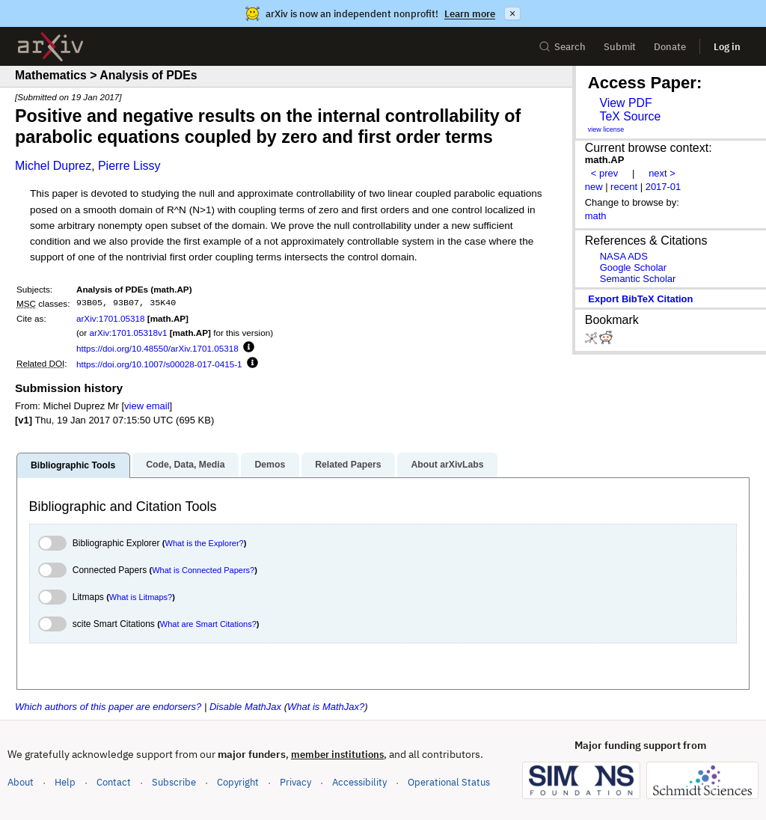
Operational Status (449, 781)
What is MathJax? (325, 706)
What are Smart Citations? (208, 623)
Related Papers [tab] (348, 464)
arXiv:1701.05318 (110, 318)
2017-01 (663, 186)
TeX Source (630, 116)
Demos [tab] (269, 464)
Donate (670, 46)
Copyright (238, 782)
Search (562, 46)
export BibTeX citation (640, 299)
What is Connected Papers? (203, 570)
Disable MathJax (245, 706)
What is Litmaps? (140, 597)
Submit (620, 46)
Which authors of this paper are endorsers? (108, 706)
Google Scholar (633, 267)
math (596, 215)
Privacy (295, 782)
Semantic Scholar (638, 278)
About (20, 782)
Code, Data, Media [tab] (185, 464)
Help (65, 782)
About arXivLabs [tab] (447, 464)
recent (623, 186)
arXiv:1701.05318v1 (128, 332)
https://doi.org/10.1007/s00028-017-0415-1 (159, 364)
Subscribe (174, 782)
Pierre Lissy (129, 165)
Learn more (469, 13)
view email (146, 405)
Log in (727, 46)
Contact (113, 782)
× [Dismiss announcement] (512, 13)
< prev (604, 173)
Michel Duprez (53, 165)
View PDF (625, 103)
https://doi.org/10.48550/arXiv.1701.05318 (157, 348)
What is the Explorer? (204, 543)
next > (662, 173)
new (594, 186)
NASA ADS (624, 256)
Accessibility (359, 782)
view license (606, 129)
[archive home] (50, 46)
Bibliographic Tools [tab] (73, 465)
